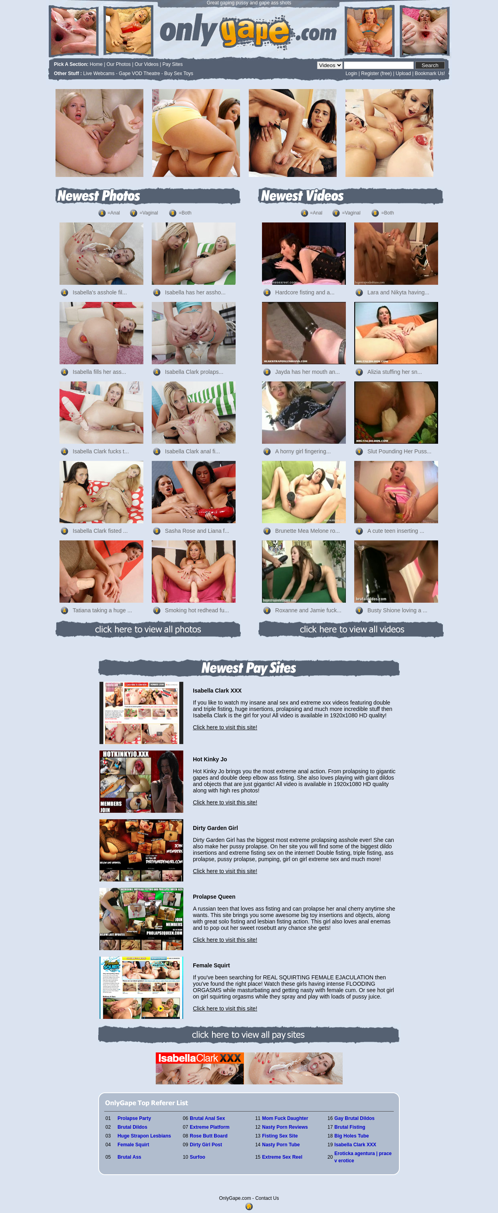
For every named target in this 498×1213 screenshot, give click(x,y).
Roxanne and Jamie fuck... (308, 610)
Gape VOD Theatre (139, 73)
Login (351, 73)
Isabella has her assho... (195, 292)
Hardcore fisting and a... (305, 292)
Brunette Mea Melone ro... (307, 531)
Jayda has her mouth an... (307, 372)
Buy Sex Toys (178, 73)
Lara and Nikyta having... (398, 292)
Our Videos (147, 64)
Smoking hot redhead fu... (197, 610)
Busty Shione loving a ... (397, 610)
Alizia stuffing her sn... (394, 372)
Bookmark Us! (430, 73)
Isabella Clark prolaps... (194, 372)
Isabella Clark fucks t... (101, 451)
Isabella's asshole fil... (100, 292)
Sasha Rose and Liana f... (197, 531)
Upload (403, 73)
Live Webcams (98, 73)
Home (96, 64)
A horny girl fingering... (303, 451)
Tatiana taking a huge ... (102, 610)
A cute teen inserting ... (395, 531)
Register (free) (376, 73)
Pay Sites (173, 64)
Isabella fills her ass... (99, 372)
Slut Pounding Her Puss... (399, 451)
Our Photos (119, 64)
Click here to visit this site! (225, 727)
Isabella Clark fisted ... (100, 531)
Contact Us (267, 1198)
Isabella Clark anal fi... (192, 451)
